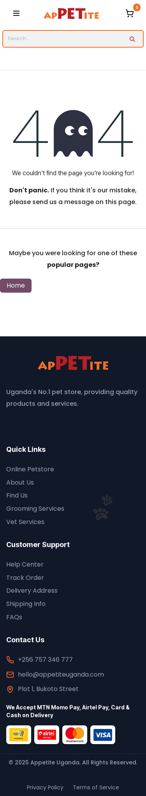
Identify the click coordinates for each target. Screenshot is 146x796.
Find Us (17, 495)
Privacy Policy (45, 787)
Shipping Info (26, 603)
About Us (20, 482)
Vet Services (25, 521)
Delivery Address (32, 590)
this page (120, 201)
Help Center (25, 564)
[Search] (132, 38)
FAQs (14, 617)
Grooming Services (35, 508)
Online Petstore (30, 469)
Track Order (25, 577)
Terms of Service (96, 787)
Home (16, 285)
